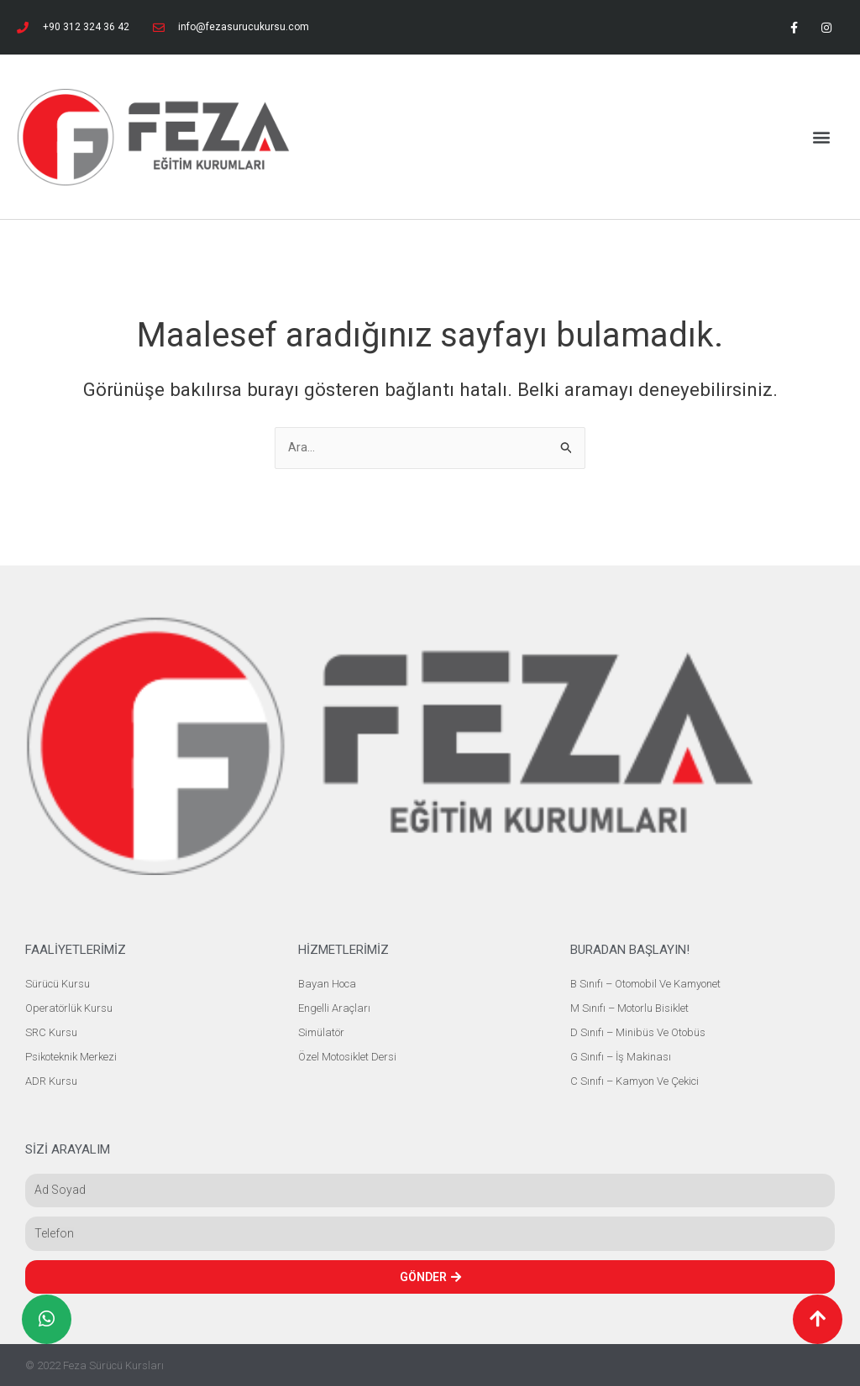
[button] (821, 136)
